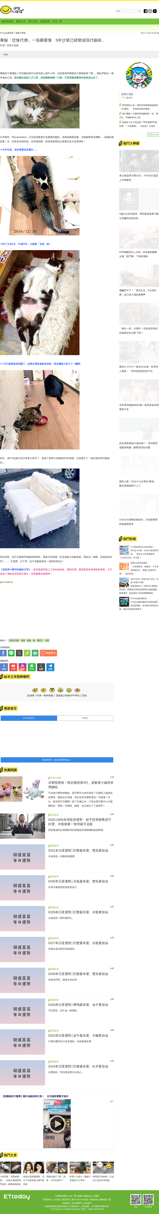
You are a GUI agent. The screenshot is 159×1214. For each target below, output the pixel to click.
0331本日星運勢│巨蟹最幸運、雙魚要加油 (78, 850)
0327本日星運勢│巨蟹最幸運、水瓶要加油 (78, 943)
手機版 (96, 1196)
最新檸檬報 (7, 21)
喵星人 (40, 640)
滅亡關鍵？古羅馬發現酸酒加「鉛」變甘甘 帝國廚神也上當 (138, 116)
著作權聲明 (77, 1203)
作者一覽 (57, 21)
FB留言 (85, 718)
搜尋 (139, 11)
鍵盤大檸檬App (84, 1196)
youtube (155, 11)
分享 (112, 777)
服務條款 (103, 1199)
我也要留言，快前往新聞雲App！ (57, 760)
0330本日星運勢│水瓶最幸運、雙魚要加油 (78, 881)
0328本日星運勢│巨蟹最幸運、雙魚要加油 (78, 974)
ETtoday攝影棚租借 (139, 598)
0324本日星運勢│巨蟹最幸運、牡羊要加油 (78, 1066)
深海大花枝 (13, 45)
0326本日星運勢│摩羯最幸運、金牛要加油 (78, 1004)
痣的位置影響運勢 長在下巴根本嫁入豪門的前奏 (33, 1180)
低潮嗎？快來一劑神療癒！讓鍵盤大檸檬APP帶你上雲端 (57, 695)
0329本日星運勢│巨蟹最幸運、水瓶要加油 (78, 912)
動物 (23, 640)
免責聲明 (87, 1203)
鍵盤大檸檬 (12, 10)
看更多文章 (153, 134)
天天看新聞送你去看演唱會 (142, 547)
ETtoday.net (57, 1209)
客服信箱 (94, 1199)
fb (146, 11)
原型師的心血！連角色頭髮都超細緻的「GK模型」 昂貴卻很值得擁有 (138, 107)
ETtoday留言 (29, 718)
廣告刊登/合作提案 (80, 1199)
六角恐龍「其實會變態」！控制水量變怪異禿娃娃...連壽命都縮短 (10, 1180)
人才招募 (56, 1199)
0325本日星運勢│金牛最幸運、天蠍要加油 (78, 1035)
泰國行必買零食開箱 (139, 563)
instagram (150, 11)
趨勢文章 (20, 21)
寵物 (29, 640)
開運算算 (54, 815)
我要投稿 (45, 21)
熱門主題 (33, 21)
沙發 (47, 640)
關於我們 (66, 1199)
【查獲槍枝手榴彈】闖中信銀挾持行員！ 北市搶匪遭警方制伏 (34, 1096)
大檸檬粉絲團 (61, 1196)
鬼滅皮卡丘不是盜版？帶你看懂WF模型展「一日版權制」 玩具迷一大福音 (138, 124)
